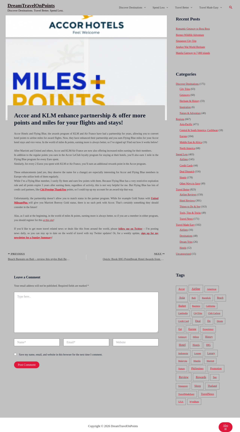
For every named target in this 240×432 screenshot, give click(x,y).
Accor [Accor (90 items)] (181, 284)
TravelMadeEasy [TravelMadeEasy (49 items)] (186, 389)
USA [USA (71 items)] (180, 397)
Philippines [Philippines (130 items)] (197, 363)
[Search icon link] (230, 7)
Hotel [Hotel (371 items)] (182, 340)
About (225, 422)
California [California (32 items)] (210, 301)
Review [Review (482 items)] (183, 372)
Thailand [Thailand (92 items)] (212, 381)
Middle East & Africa (191, 140)
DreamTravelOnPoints (31, 5)
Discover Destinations (138, 7)
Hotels (183, 174)
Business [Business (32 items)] (196, 301)
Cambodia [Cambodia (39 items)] (183, 308)
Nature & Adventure (190, 111)
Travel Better (186, 7)
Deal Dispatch (187, 169)
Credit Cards (186, 163)
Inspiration (185, 105)
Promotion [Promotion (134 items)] (216, 363)
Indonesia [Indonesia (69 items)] (183, 348)
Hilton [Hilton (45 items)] (196, 332)
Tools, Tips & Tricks (190, 209)
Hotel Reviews (187, 197)
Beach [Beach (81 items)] (220, 293)
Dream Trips (186, 237)
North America (187, 146)
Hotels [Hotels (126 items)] (196, 340)
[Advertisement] (120, 43)
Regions (180, 117)
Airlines (184, 157)
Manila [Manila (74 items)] (196, 356)
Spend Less (164, 7)
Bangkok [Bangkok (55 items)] (206, 293)
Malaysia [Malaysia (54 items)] (182, 356)
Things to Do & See (190, 203)
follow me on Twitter (130, 228)
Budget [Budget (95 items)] (182, 301)
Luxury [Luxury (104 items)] (211, 348)
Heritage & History (190, 100)
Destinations (186, 231)
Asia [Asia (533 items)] (182, 293)
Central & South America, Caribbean (199, 128)
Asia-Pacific (186, 122)
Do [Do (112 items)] (209, 316)
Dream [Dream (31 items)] (220, 316)
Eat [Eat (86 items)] (180, 324)
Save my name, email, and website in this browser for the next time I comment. (60, 354)
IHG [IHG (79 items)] (208, 340)
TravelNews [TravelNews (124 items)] (207, 389)
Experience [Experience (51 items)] (208, 324)
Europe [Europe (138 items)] (192, 324)
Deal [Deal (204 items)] (198, 316)
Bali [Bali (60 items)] (194, 293)
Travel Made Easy (211, 7)
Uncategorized (183, 249)
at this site (48, 219)
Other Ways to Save (190, 180)
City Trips (185, 88)
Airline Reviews (188, 191)
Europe (183, 134)
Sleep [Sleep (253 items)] (197, 381)
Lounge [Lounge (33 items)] (197, 349)
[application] (150, 7)
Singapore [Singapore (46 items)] (183, 381)
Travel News (186, 215)
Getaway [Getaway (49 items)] (182, 332)
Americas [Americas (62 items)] (211, 284)
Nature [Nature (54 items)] (181, 364)
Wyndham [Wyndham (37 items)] (194, 397)
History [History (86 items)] (209, 332)
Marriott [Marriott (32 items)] (210, 356)
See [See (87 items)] (215, 372)
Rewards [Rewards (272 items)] (201, 372)
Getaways (185, 94)
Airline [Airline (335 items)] (196, 284)
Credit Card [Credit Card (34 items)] (183, 316)
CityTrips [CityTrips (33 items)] (198, 308)
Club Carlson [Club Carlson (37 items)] (214, 308)
